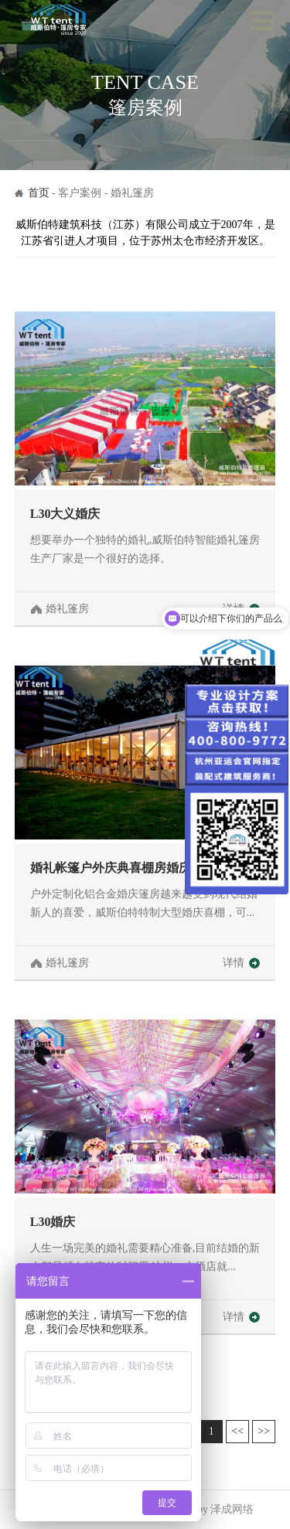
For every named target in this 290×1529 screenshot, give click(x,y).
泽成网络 (232, 1509)
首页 (38, 193)
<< (237, 1431)
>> (264, 1431)
